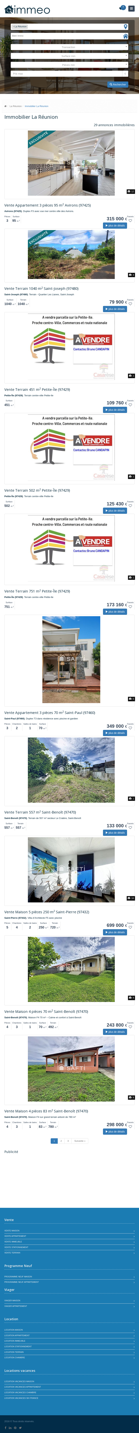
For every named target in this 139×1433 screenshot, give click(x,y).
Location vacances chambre (20, 1392)
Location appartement (17, 1335)
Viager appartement (15, 1306)
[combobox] (69, 27)
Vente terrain (12, 1253)
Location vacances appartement (22, 1387)
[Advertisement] (34, 1181)
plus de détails (115, 225)
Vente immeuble (13, 1242)
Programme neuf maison (18, 1277)
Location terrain (14, 1352)
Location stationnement (18, 1346)
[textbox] (29, 27)
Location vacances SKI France (21, 1398)
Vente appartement (15, 1236)
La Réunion (16, 106)
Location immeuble (14, 1341)
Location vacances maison (19, 1381)
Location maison (13, 1330)
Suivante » (79, 1141)
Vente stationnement (16, 1247)
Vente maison (11, 1231)
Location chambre (14, 1357)
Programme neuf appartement (21, 1282)
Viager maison (12, 1300)
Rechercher (118, 84)
